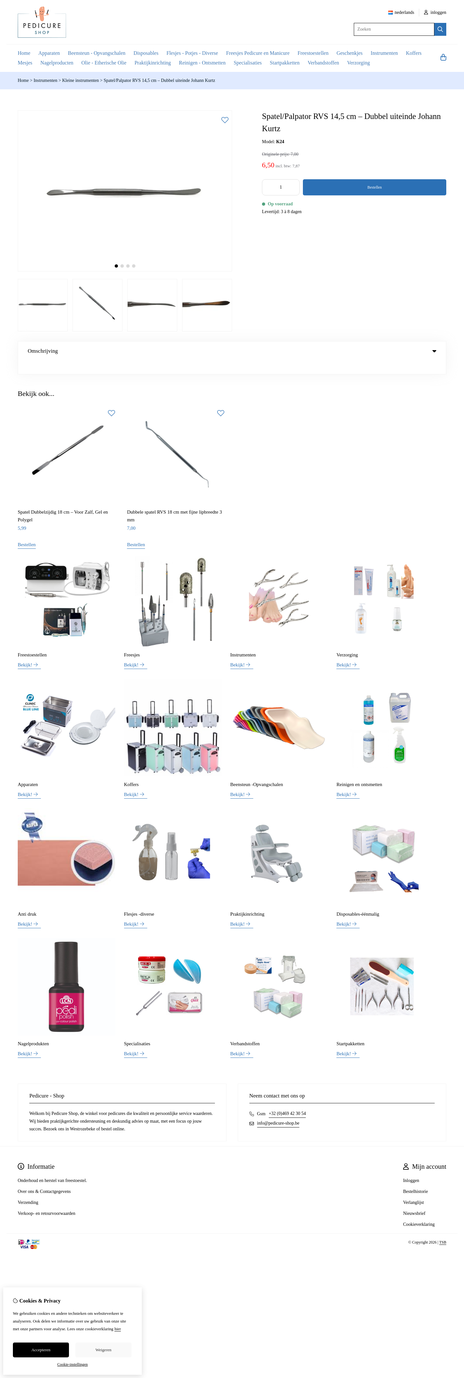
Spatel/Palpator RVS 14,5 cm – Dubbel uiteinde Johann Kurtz (159, 80)
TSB (442, 1229)
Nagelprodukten (33, 1030)
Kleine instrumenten (80, 80)
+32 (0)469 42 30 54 (287, 1100)
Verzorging (358, 62)
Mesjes (25, 62)
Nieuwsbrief (414, 1200)
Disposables (145, 53)
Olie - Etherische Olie (104, 62)
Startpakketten (284, 62)
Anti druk (27, 900)
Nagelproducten (56, 62)
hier (117, 1328)
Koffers (414, 53)
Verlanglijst (413, 1189)
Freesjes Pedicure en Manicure (258, 53)
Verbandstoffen (323, 62)
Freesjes (132, 641)
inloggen (435, 12)
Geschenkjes (349, 53)
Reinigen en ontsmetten (359, 771)
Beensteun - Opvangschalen (97, 53)
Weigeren (103, 1349)
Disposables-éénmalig (357, 900)
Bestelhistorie (415, 1178)
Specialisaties (248, 62)
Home (24, 53)
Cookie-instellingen (72, 1364)
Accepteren (40, 1349)
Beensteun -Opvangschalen (256, 771)
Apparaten (49, 53)
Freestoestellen (312, 53)
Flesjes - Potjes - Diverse (192, 53)
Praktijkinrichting (152, 62)
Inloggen (411, 1167)
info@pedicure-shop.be (278, 1109)
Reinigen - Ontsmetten (202, 62)
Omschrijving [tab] (232, 351)
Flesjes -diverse (139, 900)
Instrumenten (384, 53)
